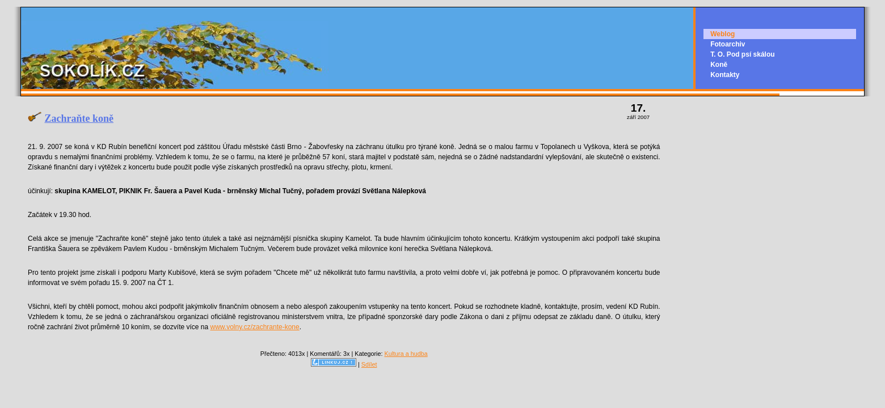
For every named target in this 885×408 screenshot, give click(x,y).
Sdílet (369, 364)
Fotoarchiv (727, 44)
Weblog (722, 34)
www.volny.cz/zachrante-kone (255, 327)
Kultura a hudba (405, 353)
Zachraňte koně (79, 118)
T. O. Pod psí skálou (742, 54)
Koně (718, 65)
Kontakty (724, 75)
